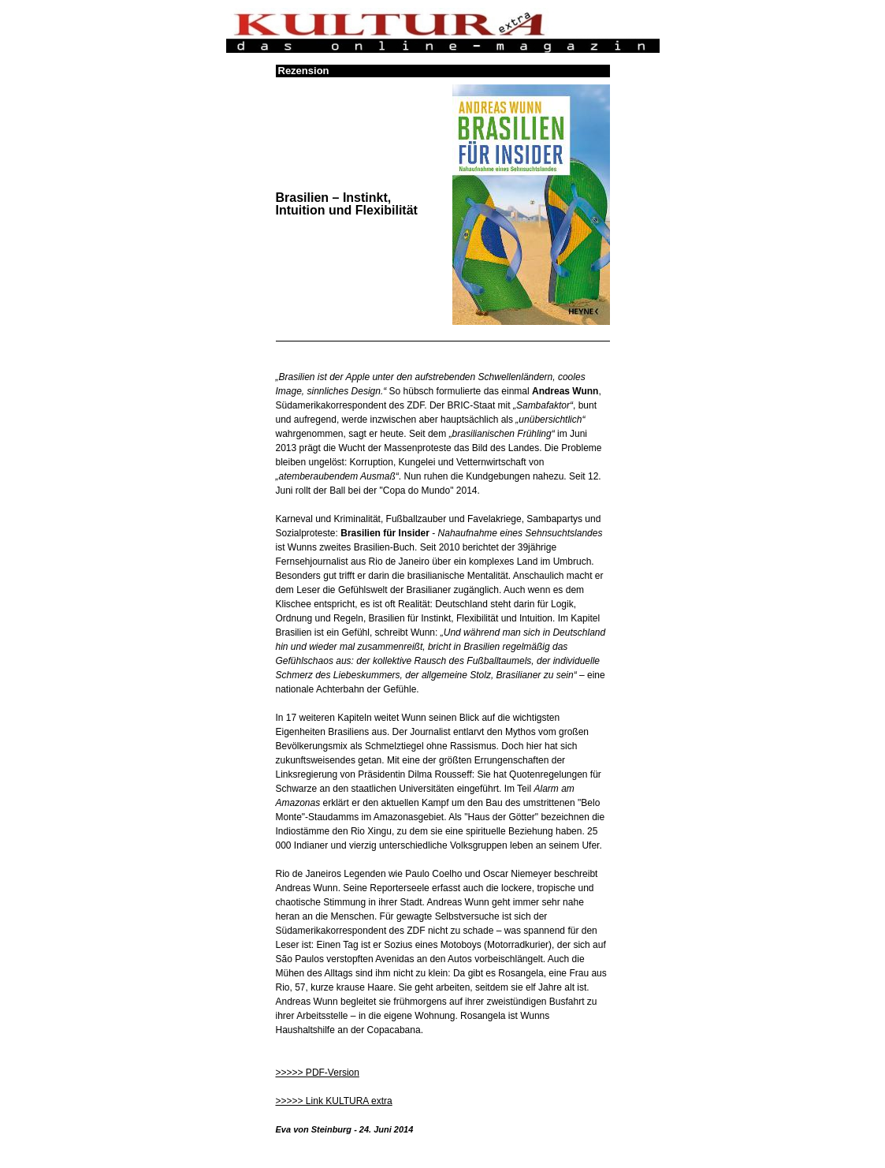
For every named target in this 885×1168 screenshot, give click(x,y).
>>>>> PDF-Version (317, 1072)
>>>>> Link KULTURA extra (334, 1100)
